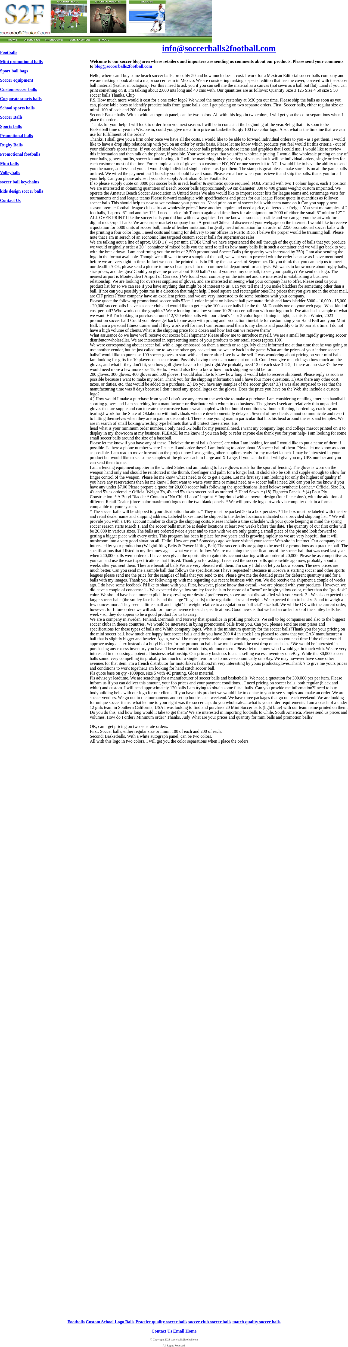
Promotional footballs (20, 154)
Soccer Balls (11, 117)
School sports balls (17, 108)
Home (191, 1331)
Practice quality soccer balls (161, 1322)
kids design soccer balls (21, 191)
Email (178, 1331)
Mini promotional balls (21, 61)
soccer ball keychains (19, 182)
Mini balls (9, 163)
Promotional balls (16, 135)
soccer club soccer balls (209, 1322)
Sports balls (11, 126)
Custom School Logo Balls (110, 1322)
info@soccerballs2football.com (219, 48)
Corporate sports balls (21, 98)
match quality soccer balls (256, 1322)
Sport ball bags (14, 71)
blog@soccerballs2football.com (123, 66)
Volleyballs (10, 172)
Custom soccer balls (18, 89)
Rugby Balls (11, 145)
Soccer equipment (16, 80)
